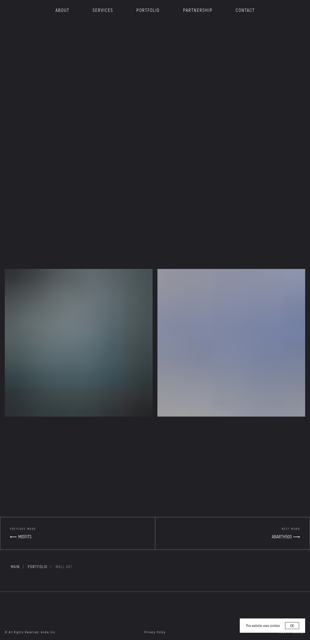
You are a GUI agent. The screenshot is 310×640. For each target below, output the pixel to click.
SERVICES (103, 10)
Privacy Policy (155, 632)
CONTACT (245, 10)
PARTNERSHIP (198, 10)
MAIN (15, 566)
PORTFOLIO (148, 10)
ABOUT (62, 10)
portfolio (37, 566)
